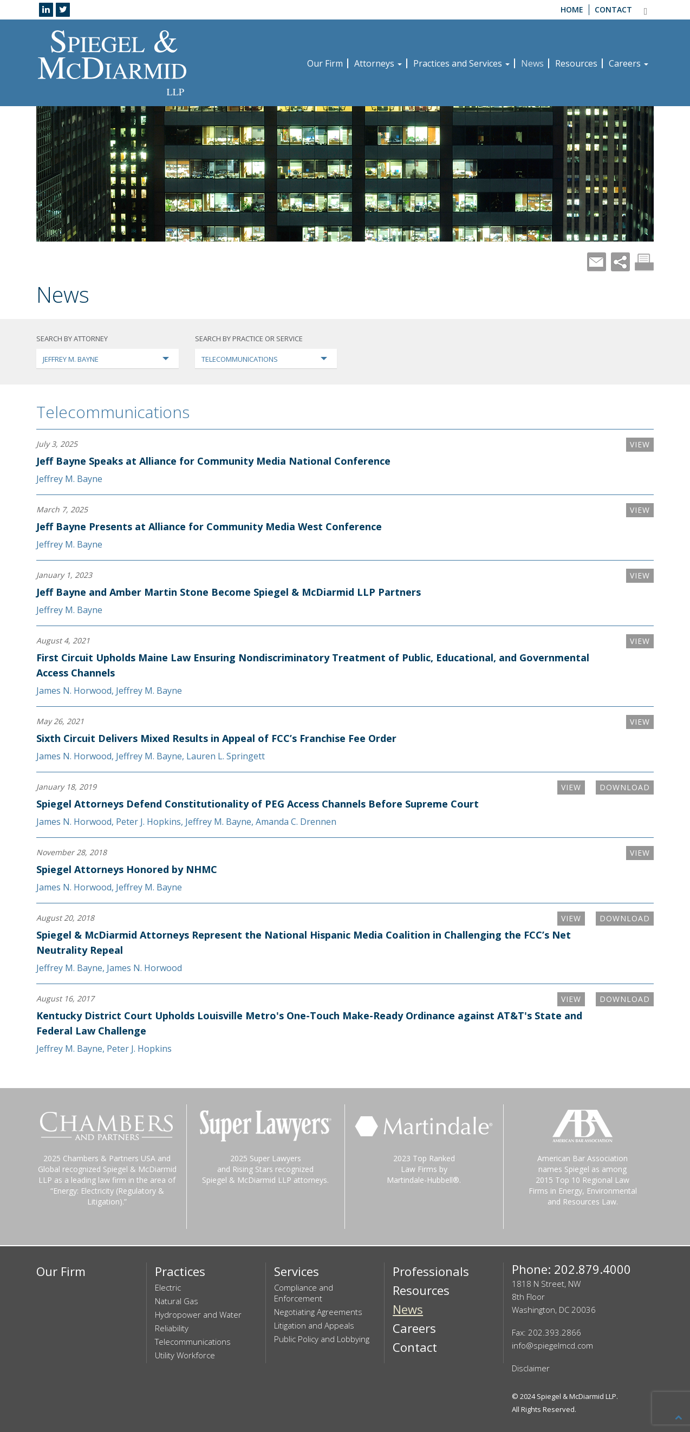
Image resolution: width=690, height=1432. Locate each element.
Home (572, 9)
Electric (168, 1287)
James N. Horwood (74, 691)
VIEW (640, 444)
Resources (576, 63)
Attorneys (378, 63)
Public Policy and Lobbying (321, 1338)
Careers (628, 63)
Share (620, 261)
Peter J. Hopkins (148, 822)
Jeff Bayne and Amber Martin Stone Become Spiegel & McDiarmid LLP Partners (228, 591)
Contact (613, 9)
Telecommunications (113, 412)
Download (625, 787)
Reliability (171, 1328)
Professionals (431, 1271)
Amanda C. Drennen (296, 822)
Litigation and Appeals (314, 1325)
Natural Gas (176, 1301)
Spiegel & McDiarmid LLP (576, 1396)
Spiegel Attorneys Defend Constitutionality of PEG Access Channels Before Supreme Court (257, 803)
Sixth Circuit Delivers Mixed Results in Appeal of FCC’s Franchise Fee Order (216, 738)
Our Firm (325, 63)
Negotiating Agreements (318, 1311)
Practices (180, 1271)
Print (644, 261)
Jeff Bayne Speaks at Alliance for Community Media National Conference (213, 460)
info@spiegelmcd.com (552, 1345)
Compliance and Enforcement (303, 1293)
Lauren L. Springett (225, 756)
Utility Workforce (185, 1355)
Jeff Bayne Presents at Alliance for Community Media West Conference (209, 526)
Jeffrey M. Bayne (69, 479)
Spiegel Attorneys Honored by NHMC (126, 869)
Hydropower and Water (198, 1314)
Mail (596, 261)
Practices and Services (461, 63)
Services (296, 1271)
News (532, 63)
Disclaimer (531, 1368)
